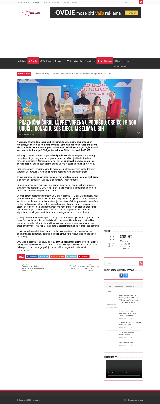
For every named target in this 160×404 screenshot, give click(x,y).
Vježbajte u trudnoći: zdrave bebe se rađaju (130, 323)
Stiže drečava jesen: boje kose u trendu (128, 333)
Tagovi (109, 291)
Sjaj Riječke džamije (126, 342)
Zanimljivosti (120, 66)
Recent (109, 286)
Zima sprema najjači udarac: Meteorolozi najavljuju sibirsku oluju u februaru (35, 267)
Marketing (65, 2)
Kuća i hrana (90, 61)
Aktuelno (33, 61)
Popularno (119, 286)
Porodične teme (105, 61)
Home (22, 118)
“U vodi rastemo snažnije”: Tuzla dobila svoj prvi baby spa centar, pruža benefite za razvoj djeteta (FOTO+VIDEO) (72, 74)
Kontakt (74, 2)
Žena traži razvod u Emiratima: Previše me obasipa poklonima (127, 313)
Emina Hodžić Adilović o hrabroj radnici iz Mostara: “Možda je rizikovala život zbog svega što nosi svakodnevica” (122, 300)
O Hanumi (46, 2)
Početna (22, 61)
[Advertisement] (80, 36)
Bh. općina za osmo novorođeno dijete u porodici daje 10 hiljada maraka (81, 267)
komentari (130, 286)
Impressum (56, 2)
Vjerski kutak (46, 61)
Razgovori (59, 61)
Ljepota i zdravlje (74, 61)
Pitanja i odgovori (121, 61)
